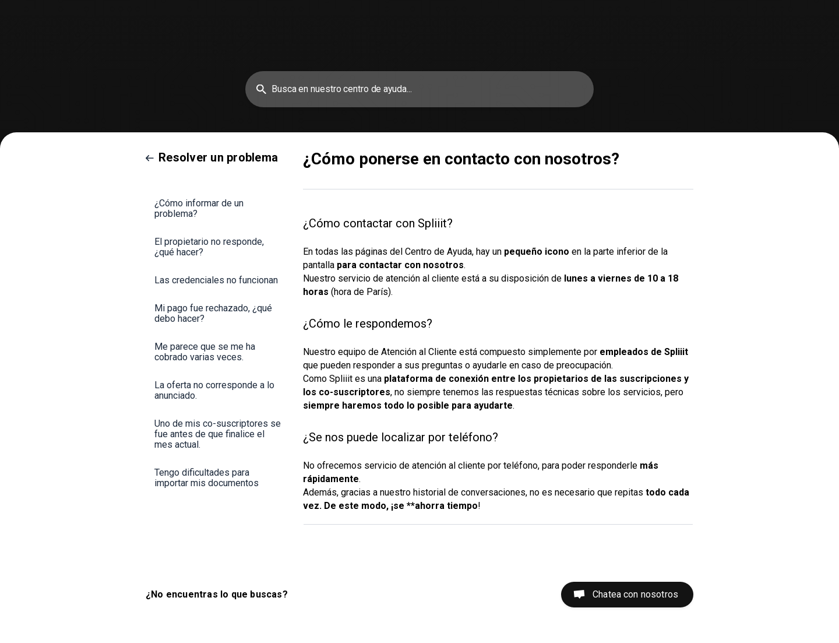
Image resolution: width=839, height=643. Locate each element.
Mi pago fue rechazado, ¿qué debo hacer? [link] (213, 313)
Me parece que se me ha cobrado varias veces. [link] (204, 352)
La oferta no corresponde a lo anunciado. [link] (214, 390)
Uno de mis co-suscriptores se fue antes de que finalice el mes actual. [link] (217, 434)
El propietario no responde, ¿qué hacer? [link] (209, 247)
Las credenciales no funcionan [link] (216, 280)
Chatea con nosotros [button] (635, 594)
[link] (212, 157)
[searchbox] (419, 89)
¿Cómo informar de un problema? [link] (199, 208)
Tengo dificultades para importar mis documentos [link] (206, 478)
